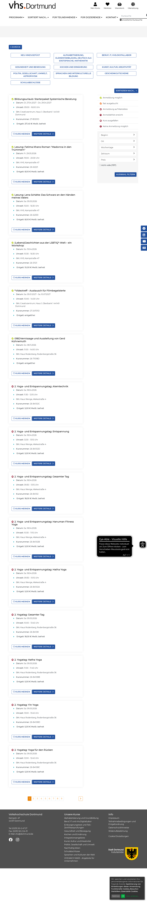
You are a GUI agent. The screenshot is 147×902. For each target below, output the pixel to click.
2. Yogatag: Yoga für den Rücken (33, 750)
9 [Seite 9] (61, 798)
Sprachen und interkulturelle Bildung (73, 74)
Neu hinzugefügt (30, 55)
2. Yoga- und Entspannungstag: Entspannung (41, 431)
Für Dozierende (91, 17)
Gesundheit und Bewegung (30, 67)
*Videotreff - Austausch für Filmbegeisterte (40, 290)
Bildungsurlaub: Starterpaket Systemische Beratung (45, 99)
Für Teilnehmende (63, 17)
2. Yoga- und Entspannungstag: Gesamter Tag (41, 476)
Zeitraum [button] (118, 153)
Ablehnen (116, 896)
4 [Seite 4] (41, 798)
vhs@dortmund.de (24, 834)
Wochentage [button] (118, 147)
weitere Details (44, 134)
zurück (15, 47)
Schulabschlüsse (30, 82)
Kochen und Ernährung (73, 67)
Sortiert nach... (37, 17)
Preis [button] (118, 160)
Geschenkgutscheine (117, 73)
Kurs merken (21, 134)
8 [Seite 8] (57, 798)
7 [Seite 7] (53, 798)
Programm (15, 17)
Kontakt (111, 17)
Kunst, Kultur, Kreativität (116, 67)
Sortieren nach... (125, 91)
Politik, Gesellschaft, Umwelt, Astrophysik (30, 74)
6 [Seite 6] (49, 798)
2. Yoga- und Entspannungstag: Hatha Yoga (40, 569)
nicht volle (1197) (108, 165)
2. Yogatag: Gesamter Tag (29, 614)
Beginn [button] (118, 135)
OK (123, 896)
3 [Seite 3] (37, 798)
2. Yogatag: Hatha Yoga (28, 659)
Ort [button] (118, 141)
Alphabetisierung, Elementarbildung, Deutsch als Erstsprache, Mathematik (73, 58)
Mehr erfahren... (132, 896)
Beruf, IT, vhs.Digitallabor (116, 55)
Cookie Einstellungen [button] (118, 836)
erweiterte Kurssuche (131, 20)
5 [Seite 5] (45, 798)
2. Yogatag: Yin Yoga (26, 704)
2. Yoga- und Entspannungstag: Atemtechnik (41, 386)
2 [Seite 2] (33, 798)
